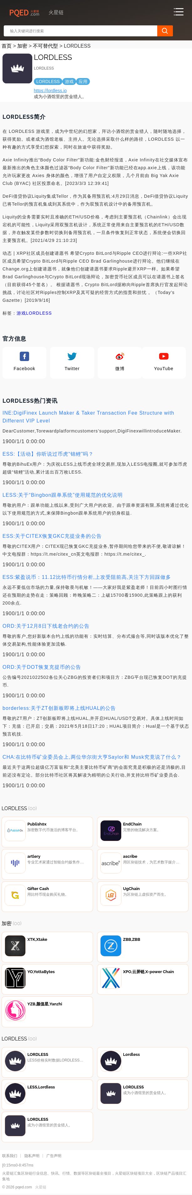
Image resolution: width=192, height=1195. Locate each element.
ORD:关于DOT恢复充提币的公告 (42, 667)
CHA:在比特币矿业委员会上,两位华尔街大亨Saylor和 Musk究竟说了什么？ (92, 757)
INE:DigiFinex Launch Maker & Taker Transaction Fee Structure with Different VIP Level (88, 416)
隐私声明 (31, 1156)
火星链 (40, 1187)
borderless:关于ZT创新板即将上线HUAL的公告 (59, 708)
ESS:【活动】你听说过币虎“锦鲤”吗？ (48, 454)
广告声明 (53, 1156)
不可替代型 (45, 46)
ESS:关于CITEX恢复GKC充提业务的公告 (52, 536)
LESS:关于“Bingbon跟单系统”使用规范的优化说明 (63, 495)
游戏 (21, 313)
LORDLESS (39, 313)
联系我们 (9, 1156)
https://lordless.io (50, 90)
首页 (7, 46)
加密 (22, 46)
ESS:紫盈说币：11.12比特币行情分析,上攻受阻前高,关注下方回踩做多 (87, 577)
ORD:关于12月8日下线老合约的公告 (46, 626)
